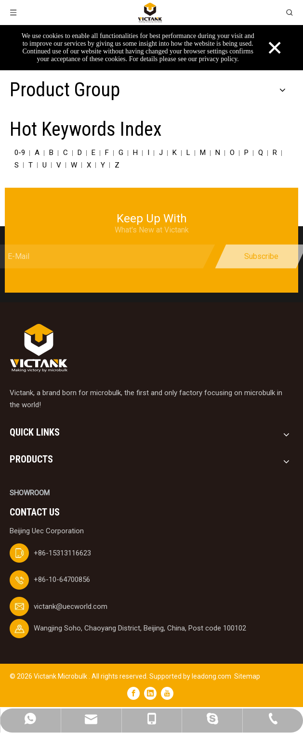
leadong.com (211, 676)
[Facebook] (133, 693)
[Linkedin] (150, 693)
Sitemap (247, 676)
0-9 (19, 152)
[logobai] (38, 348)
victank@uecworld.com (70, 606)
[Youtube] (167, 693)
